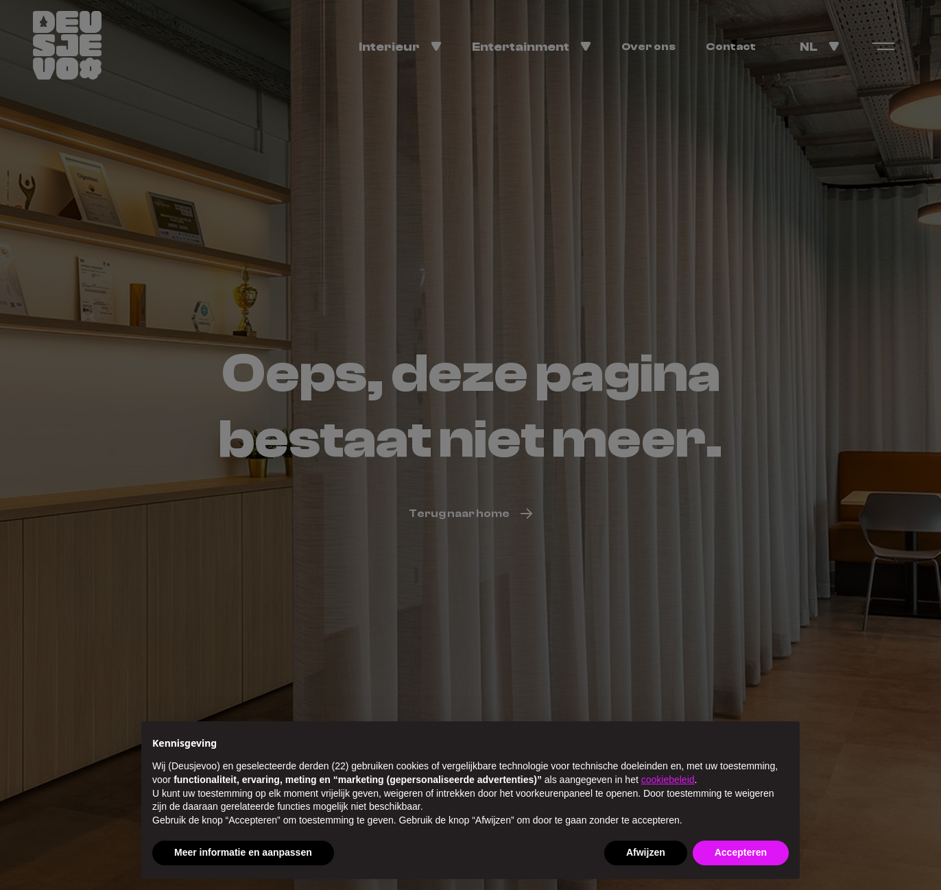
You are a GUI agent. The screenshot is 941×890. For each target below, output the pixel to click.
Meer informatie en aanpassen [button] (243, 852)
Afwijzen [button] (645, 852)
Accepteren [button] (741, 852)
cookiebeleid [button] (668, 779)
